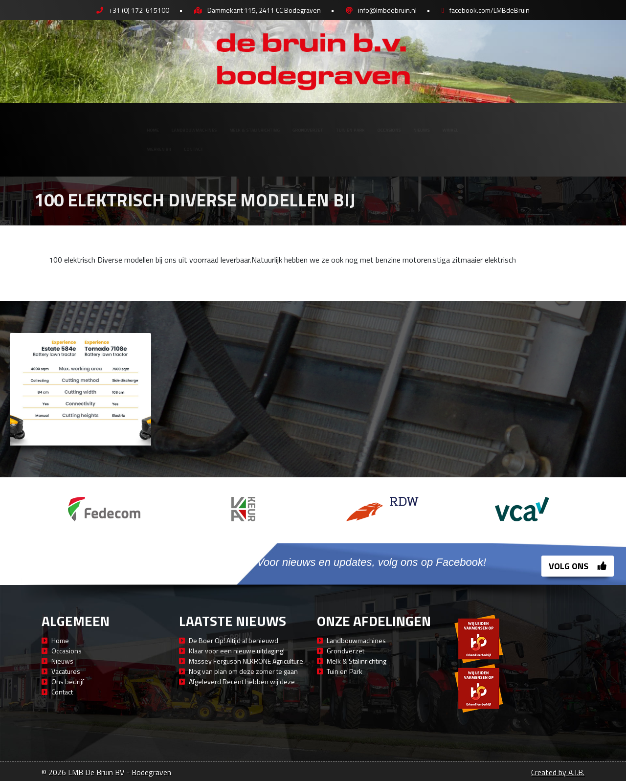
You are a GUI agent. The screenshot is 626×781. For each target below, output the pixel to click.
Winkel (551, 123)
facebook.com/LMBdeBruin (489, 10)
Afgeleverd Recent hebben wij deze (242, 681)
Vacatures (65, 671)
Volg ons (577, 566)
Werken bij (46, 155)
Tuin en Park (377, 123)
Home (35, 123)
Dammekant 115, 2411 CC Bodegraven (264, 10)
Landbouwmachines (107, 123)
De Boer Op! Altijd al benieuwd (233, 640)
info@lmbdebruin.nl (387, 10)
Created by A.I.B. (557, 772)
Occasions (445, 123)
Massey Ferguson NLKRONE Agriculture (246, 661)
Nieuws (501, 123)
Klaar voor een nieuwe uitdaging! (237, 651)
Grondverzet (304, 123)
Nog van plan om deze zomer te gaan (243, 671)
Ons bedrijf (67, 681)
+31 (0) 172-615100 (139, 10)
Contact (106, 155)
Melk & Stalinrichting (211, 123)
